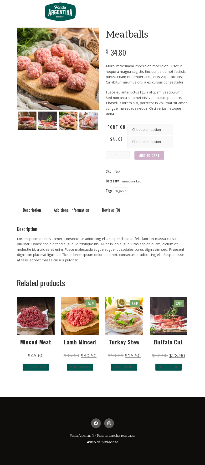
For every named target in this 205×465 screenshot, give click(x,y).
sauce (116, 139)
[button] (102, 442)
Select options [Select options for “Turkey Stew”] (124, 367)
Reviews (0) (111, 210)
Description (32, 210)
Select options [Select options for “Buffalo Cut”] (169, 367)
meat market (131, 181)
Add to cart (149, 155)
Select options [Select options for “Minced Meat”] (36, 367)
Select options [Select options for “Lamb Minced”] (80, 367)
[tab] (32, 210)
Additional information (71, 210)
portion (117, 127)
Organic (120, 191)
